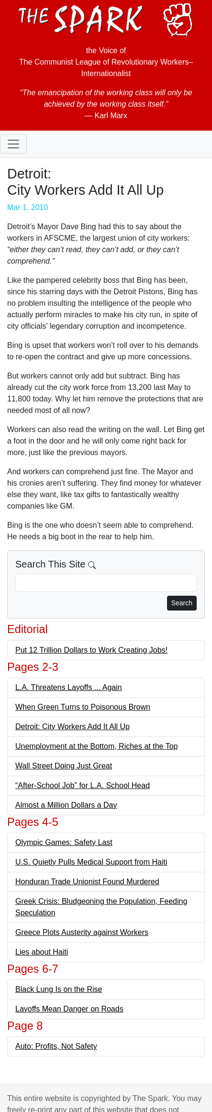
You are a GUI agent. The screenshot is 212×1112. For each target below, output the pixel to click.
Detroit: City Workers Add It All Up (72, 727)
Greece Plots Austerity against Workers (81, 932)
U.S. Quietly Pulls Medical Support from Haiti (91, 862)
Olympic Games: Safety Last (63, 842)
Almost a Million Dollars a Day (66, 805)
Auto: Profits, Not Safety (56, 1046)
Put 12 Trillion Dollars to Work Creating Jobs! (91, 650)
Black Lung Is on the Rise (58, 989)
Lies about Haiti (41, 952)
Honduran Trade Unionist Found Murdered (87, 882)
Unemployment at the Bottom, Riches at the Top (96, 746)
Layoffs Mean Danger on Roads (69, 1009)
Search (181, 603)
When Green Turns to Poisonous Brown (82, 707)
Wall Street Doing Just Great (63, 766)
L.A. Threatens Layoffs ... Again (68, 687)
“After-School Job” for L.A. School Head (82, 785)
